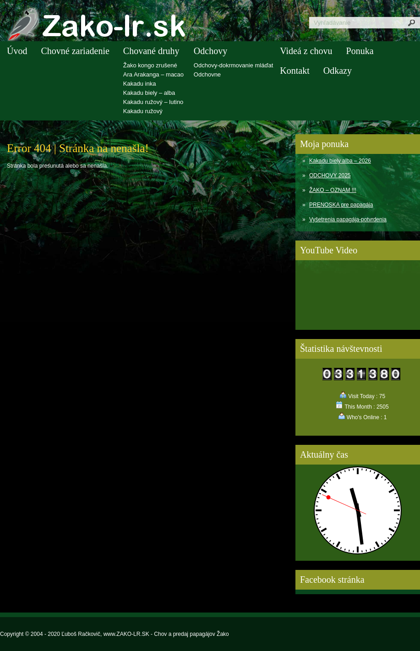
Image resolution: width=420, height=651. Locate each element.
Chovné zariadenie (75, 51)
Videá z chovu (306, 51)
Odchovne (207, 74)
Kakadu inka (139, 83)
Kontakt (294, 71)
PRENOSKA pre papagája (341, 205)
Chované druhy (151, 51)
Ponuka (360, 51)
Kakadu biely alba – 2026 (340, 161)
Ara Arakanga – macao (153, 74)
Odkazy (337, 71)
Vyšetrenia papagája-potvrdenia (348, 219)
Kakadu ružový (143, 111)
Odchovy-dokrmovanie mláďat (233, 65)
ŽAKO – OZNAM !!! (332, 190)
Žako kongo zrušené (150, 65)
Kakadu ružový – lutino (153, 101)
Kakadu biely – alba (149, 92)
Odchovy (210, 51)
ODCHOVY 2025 (330, 175)
